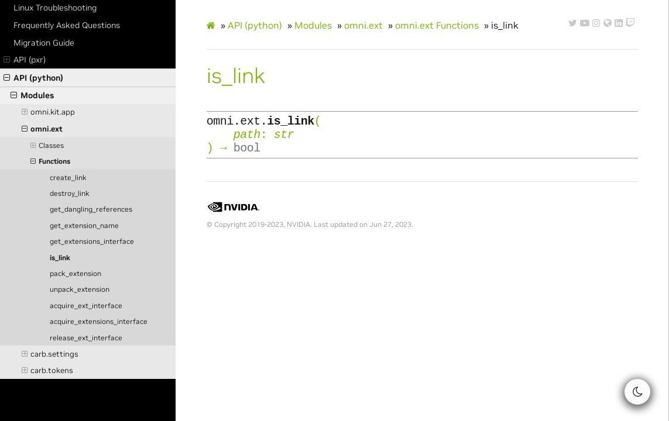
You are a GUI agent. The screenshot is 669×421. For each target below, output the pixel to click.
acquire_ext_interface (86, 306)
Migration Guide (43, 42)
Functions (50, 161)
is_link (60, 258)
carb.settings (50, 354)
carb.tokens (48, 370)
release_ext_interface (86, 338)
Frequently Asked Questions (66, 25)
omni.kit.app (49, 112)
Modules (32, 95)
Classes (47, 145)
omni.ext (42, 129)
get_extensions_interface (92, 241)
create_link (68, 178)
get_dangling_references (91, 209)
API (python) (33, 78)
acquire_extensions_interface (98, 322)
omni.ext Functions (437, 25)
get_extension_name (84, 226)
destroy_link (70, 193)
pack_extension (75, 274)
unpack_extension (79, 289)
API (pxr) (25, 59)
